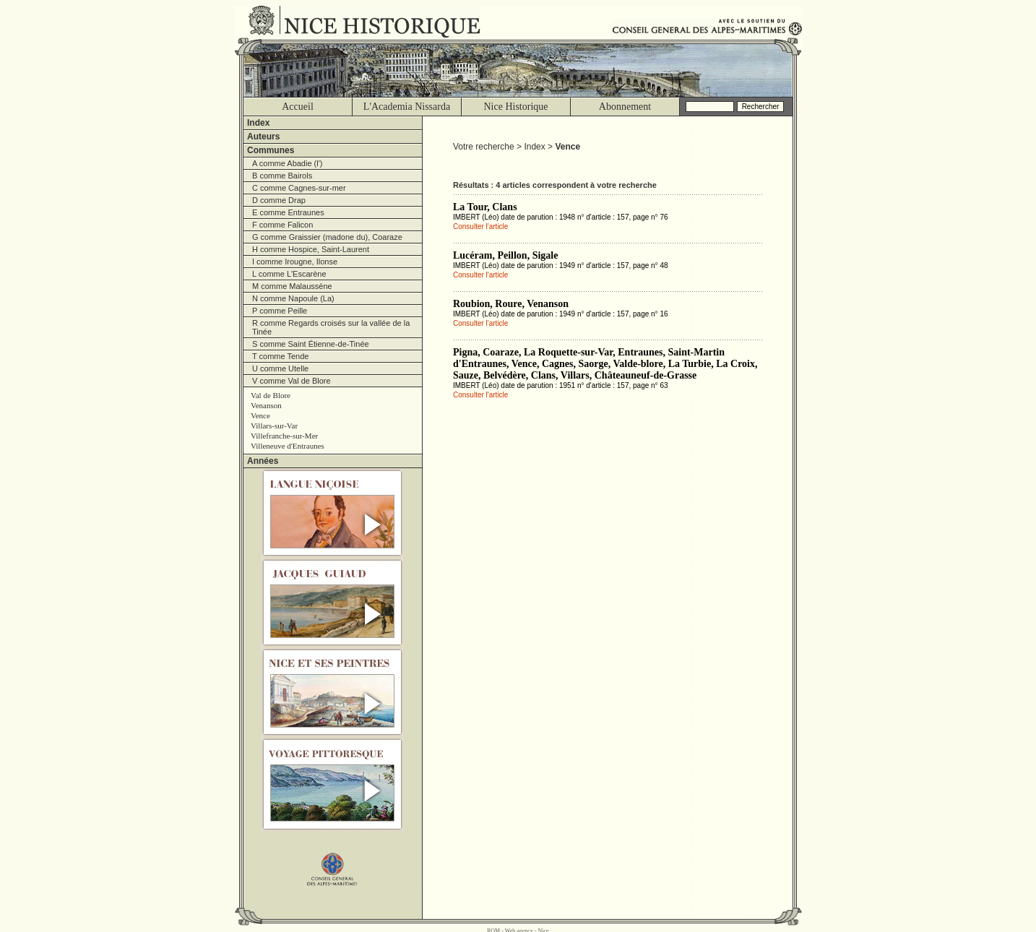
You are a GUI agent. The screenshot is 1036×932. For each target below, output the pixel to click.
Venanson (266, 405)
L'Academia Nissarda (406, 106)
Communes (270, 150)
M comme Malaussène (292, 286)
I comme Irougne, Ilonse (294, 261)
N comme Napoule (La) (293, 298)
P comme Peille (279, 310)
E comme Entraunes (288, 212)
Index (258, 123)
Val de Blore (270, 395)
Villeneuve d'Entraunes (287, 445)
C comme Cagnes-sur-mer (299, 188)
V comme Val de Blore (291, 380)
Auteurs (263, 136)
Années (262, 461)
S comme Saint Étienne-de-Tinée (310, 344)
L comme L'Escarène (289, 273)
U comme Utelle (280, 368)
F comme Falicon (282, 224)
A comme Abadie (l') (287, 163)
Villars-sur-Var (274, 425)
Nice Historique (515, 106)
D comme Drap (279, 200)
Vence (260, 415)
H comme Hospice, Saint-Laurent (310, 249)
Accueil (298, 106)
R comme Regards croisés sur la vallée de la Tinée (331, 327)
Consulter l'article (480, 226)
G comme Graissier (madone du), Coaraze (327, 237)
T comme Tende (280, 356)
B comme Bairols (282, 175)
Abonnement (625, 106)
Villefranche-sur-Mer (284, 435)
